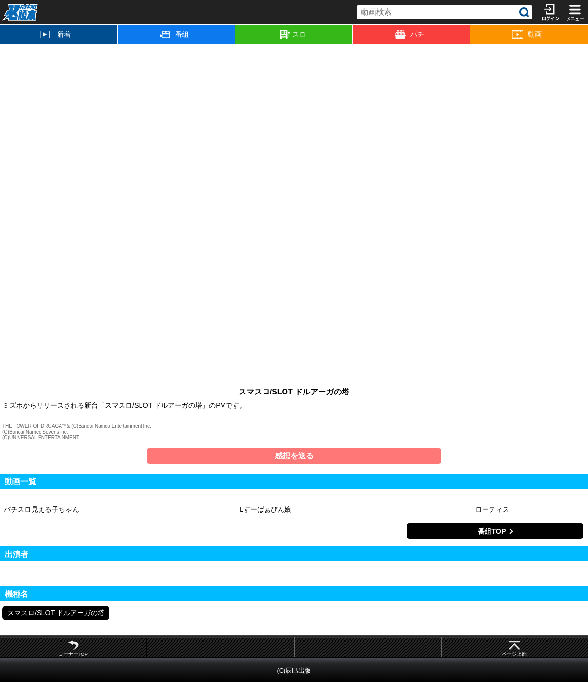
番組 (174, 34)
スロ (293, 35)
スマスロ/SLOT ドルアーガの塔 (55, 613)
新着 (55, 34)
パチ (409, 34)
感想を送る (294, 456)
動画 (527, 34)
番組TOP (492, 531)
